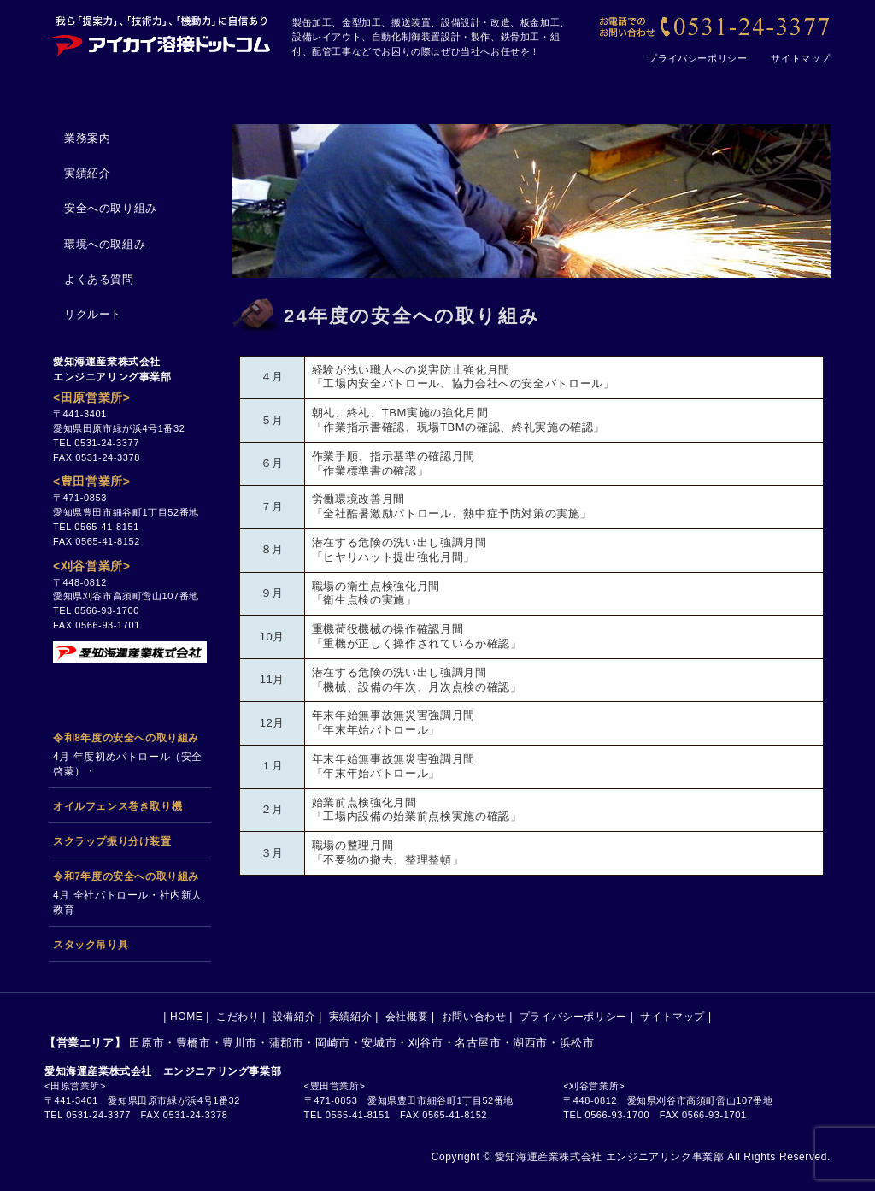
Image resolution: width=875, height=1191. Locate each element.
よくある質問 (99, 279)
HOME (105, 87)
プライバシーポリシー (697, 58)
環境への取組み (104, 244)
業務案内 (87, 138)
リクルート (93, 314)
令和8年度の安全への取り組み (126, 738)
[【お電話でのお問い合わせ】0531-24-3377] (713, 28)
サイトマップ (801, 58)
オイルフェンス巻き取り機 (117, 806)
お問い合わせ (759, 87)
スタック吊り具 (90, 945)
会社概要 (622, 87)
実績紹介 (492, 87)
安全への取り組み (110, 208)
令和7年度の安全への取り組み (126, 876)
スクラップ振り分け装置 (112, 841)
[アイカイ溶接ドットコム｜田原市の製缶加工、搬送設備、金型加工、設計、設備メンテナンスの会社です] (159, 34)
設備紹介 (362, 87)
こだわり (232, 87)
